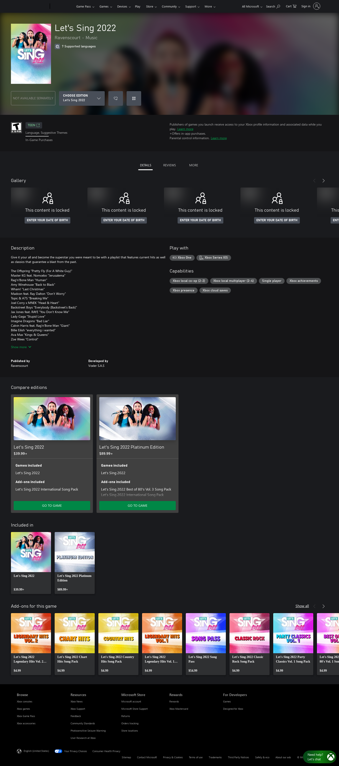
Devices (122, 6)
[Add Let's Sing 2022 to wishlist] (115, 98)
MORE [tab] (193, 165)
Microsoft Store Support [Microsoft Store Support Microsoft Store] (134, 708)
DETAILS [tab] (145, 165)
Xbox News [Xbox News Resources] (77, 701)
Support (190, 6)
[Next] (323, 180)
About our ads (283, 757)
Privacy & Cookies (173, 757)
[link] (31, 563)
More (208, 6)
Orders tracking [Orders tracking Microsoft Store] (129, 723)
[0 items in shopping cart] (291, 5)
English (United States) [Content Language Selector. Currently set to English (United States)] (36, 750)
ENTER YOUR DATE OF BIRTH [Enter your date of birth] (47, 220)
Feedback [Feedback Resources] (76, 716)
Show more (21, 347)
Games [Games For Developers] (227, 701)
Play (137, 6)
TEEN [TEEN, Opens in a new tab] (34, 125)
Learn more (185, 129)
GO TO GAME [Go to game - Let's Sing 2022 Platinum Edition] (137, 505)
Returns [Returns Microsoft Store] (125, 716)
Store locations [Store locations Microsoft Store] (129, 730)
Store (149, 6)
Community (169, 6)
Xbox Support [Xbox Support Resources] (78, 708)
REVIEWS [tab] (169, 165)
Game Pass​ (83, 6)
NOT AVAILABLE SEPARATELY (33, 98)
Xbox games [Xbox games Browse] (23, 708)
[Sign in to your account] (310, 6)
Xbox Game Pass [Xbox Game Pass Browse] (26, 716)
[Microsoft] (32, 6)
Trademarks (215, 757)
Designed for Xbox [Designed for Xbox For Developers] (233, 708)
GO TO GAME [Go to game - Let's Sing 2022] (52, 505)
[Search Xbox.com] (273, 6)
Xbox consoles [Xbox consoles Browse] (24, 701)
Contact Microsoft (147, 757)
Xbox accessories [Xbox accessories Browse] (26, 723)
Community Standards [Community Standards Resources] (83, 723)
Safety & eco (262, 757)
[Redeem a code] (134, 98)
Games (104, 6)
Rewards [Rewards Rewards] (174, 701)
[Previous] (314, 180)
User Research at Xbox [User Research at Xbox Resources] (83, 737)
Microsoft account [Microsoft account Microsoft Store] (131, 701)
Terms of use (196, 757)
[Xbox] (62, 6)
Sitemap (126, 757)
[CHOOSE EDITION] (82, 98)
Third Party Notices (238, 757)
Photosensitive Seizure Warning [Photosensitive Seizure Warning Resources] (88, 730)
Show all (302, 605)
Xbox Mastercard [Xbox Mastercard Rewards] (178, 708)
